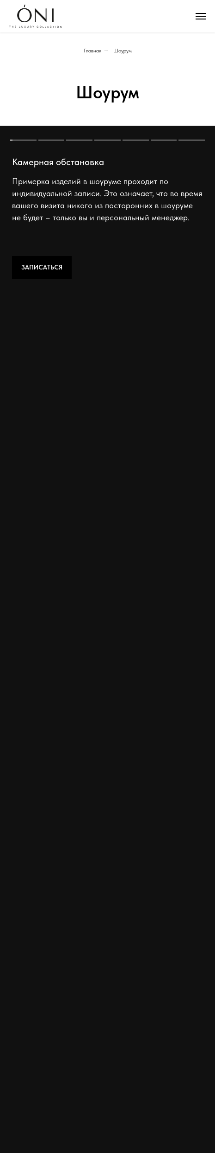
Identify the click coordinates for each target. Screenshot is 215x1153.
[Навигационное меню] (201, 16)
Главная (92, 50)
